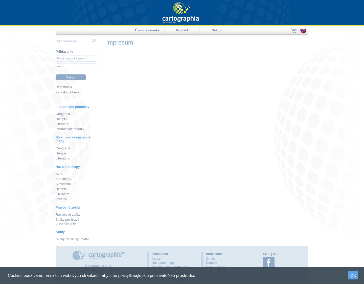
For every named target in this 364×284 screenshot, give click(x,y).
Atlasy (156, 258)
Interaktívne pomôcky (72, 107)
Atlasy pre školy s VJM (72, 239)
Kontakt (182, 30)
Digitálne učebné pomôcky (171, 267)
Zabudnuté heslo (68, 92)
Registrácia (64, 87)
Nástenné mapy (68, 167)
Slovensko (63, 184)
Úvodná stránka (147, 30)
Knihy (60, 232)
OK (353, 275)
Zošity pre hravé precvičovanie (67, 221)
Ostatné (61, 199)
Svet (59, 174)
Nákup (217, 30)
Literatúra (63, 124)
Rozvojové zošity (68, 214)
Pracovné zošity (68, 207)
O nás (210, 258)
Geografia (63, 114)
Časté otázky (215, 267)
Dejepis (61, 119)
